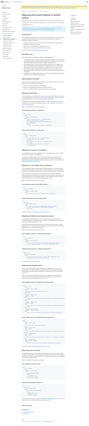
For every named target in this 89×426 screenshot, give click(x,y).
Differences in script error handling (35, 150)
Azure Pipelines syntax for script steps (33, 110)
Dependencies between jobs (32, 265)
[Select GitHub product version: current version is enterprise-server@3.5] (17, 2)
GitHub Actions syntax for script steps (33, 130)
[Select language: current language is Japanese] (87, 2)
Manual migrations (44, 11)
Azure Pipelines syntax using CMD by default (35, 184)
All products (4, 5)
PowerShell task (50, 99)
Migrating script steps (30, 93)
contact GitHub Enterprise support (69, 7)
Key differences (28, 54)
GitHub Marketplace (52, 398)
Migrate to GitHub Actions (34, 11)
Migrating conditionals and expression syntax (38, 216)
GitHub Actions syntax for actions (32, 382)
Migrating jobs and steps (31, 79)
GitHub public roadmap (49, 29)
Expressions (37, 261)
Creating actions (46, 400)
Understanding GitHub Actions (41, 50)
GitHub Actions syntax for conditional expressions (37, 249)
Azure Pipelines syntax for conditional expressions (37, 234)
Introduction (27, 34)
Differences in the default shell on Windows (38, 165)
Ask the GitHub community (28, 411)
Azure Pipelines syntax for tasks (32, 364)
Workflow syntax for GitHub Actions (32, 161)
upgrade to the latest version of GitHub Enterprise (42, 7)
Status (39, 421)
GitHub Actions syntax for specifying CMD (34, 198)
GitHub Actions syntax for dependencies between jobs (38, 317)
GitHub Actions (6, 8)
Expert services (48, 421)
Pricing (42, 421)
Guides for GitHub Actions (7, 58)
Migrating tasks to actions (31, 350)
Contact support (25, 413)
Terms (32, 421)
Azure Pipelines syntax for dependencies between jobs (38, 282)
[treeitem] (10, 12)
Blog (52, 421)
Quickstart (4, 12)
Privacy (35, 421)
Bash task (41, 99)
